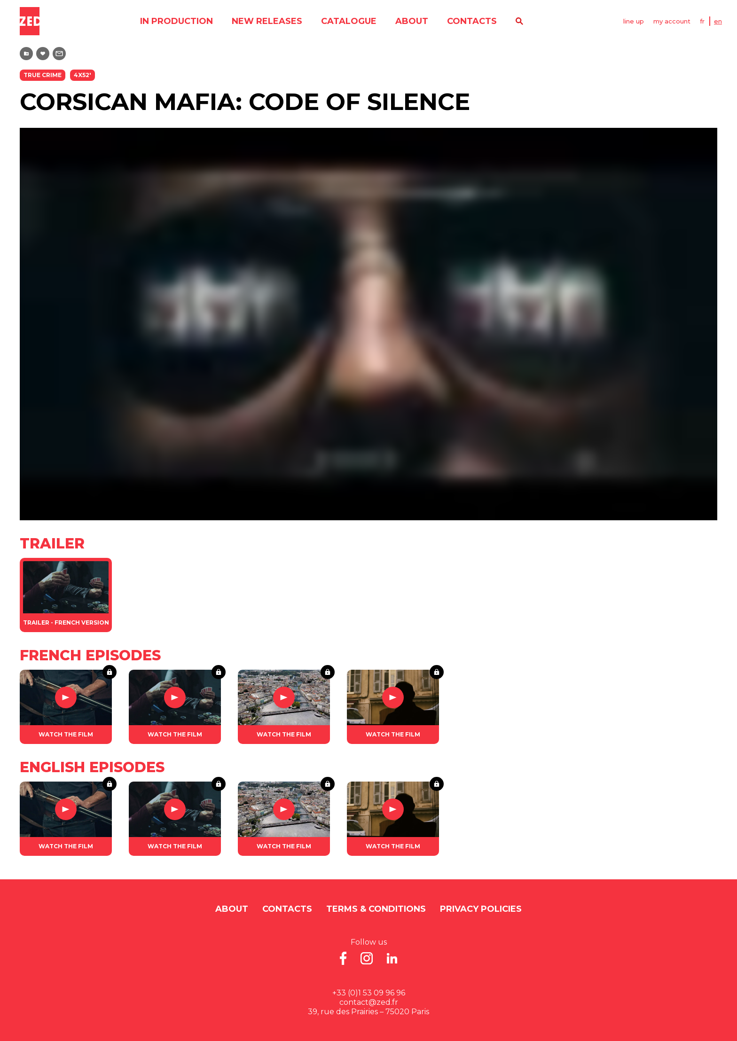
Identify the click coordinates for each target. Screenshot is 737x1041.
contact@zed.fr (368, 1002)
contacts (472, 21)
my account (671, 21)
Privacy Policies (481, 909)
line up (633, 21)
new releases (267, 21)
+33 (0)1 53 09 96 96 (368, 992)
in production (176, 21)
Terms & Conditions (376, 909)
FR (702, 21)
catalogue (348, 21)
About (411, 21)
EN (718, 21)
